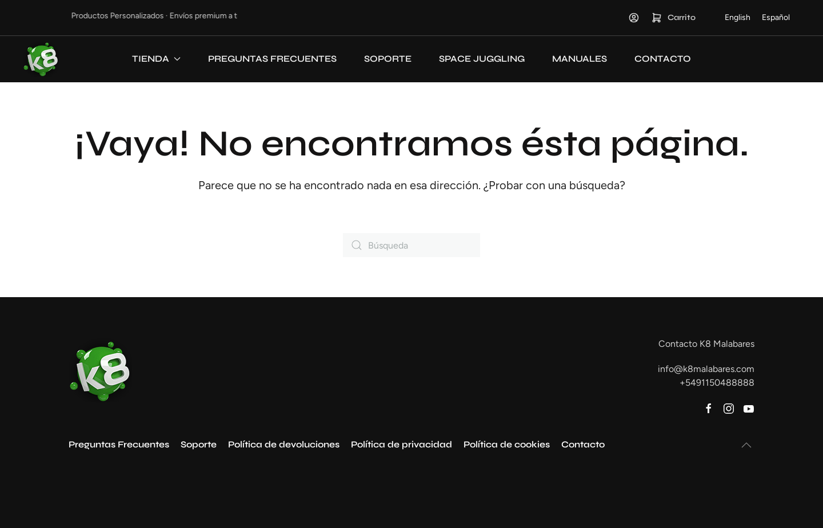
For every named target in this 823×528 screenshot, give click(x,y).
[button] (746, 445)
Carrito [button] (673, 17)
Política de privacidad (401, 444)
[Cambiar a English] (737, 17)
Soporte (388, 58)
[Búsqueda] (411, 245)
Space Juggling (482, 58)
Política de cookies (507, 444)
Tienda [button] (156, 58)
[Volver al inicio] (41, 59)
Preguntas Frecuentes (272, 58)
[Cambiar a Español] (776, 17)
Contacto (662, 58)
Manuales (579, 58)
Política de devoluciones (283, 444)
